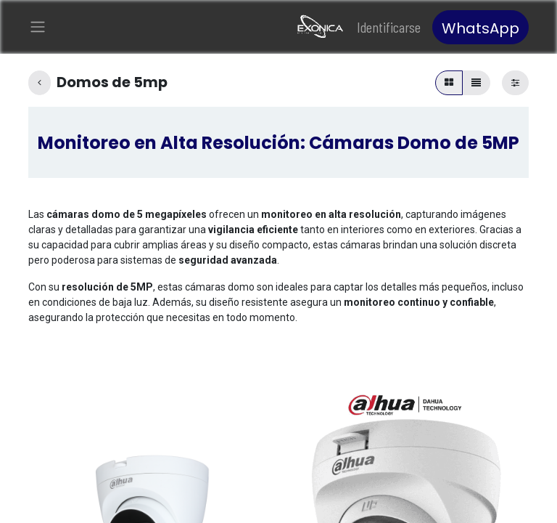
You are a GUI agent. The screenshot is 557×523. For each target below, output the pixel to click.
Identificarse (389, 29)
